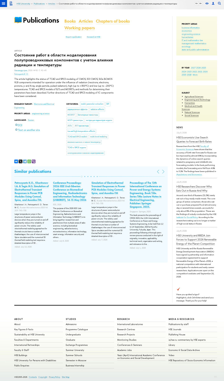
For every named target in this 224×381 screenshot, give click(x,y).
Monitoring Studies (126, 339)
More (195, 74)
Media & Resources (181, 319)
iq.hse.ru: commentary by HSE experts (187, 339)
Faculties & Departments (26, 339)
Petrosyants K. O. (21, 74)
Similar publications (32, 171)
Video (171, 355)
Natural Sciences (192, 112)
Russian (31, 120)
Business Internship (75, 365)
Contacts (33, 377)
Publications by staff (179, 324)
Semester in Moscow (76, 360)
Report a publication (74, 37)
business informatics (190, 27)
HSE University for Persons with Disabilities (35, 360)
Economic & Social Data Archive (184, 350)
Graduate (70, 339)
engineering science (191, 34)
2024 (184, 71)
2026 (198, 67)
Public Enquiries (21, 365)
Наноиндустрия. (21, 70)
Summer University (75, 350)
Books (70, 21)
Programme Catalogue (77, 329)
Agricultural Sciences (194, 96)
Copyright (42, 377)
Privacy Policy (54, 377)
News (179, 127)
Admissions (71, 324)
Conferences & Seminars (129, 344)
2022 (194, 71)
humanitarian (187, 37)
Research (123, 319)
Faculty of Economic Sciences (192, 148)
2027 (193, 67)
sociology (186, 46)
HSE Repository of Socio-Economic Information (192, 360)
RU (197, 3)
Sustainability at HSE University (29, 334)
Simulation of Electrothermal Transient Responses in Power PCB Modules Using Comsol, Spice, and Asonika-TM (108, 188)
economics (187, 30)
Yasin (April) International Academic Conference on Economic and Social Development (141, 356)
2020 (205, 71)
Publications (41, 20)
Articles (86, 21)
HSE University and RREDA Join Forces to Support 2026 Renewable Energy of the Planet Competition (196, 239)
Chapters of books (113, 21)
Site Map (66, 377)
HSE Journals (175, 329)
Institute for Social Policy (187, 217)
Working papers (79, 28)
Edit (215, 376)
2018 (189, 74)
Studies (71, 319)
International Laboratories (130, 324)
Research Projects (126, 334)
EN (200, 3)
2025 (203, 67)
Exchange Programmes (77, 344)
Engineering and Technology (197, 99)
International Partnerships (26, 344)
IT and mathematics (190, 40)
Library (172, 344)
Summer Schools (74, 355)
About (18, 319)
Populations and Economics (189, 174)
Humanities (190, 102)
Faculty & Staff (21, 350)
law (201, 40)
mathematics (200, 43)
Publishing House (177, 334)
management (188, 43)
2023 (189, 71)
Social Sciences (192, 115)
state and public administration (195, 49)
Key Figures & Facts (23, 329)
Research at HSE (93, 37)
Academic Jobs (124, 350)
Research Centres (126, 329)
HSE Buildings (20, 355)
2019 (184, 74)
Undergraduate (73, 334)
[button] (81, 176)
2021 (200, 71)
